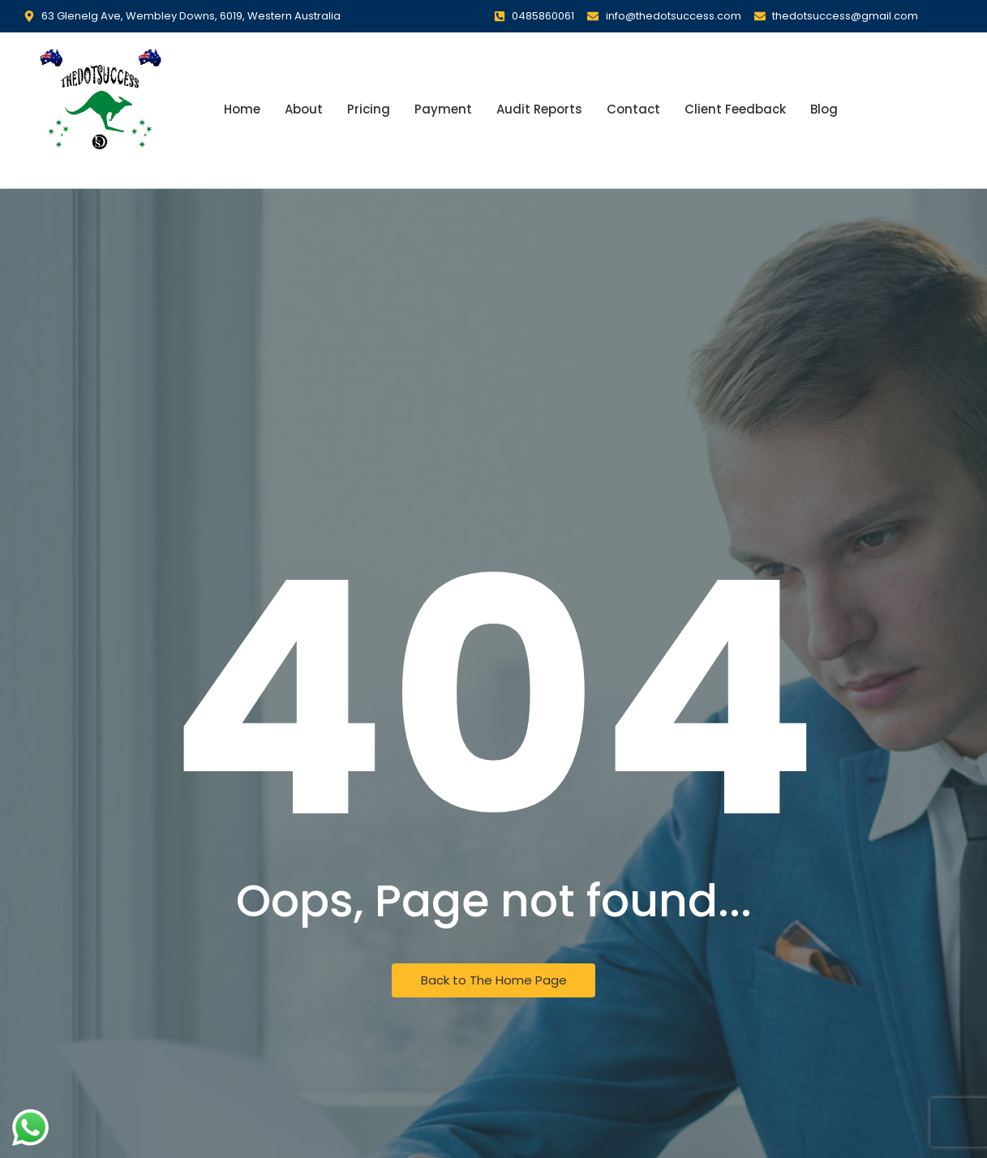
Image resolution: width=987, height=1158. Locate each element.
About (304, 109)
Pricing (368, 109)
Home (242, 109)
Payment (443, 109)
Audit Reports (539, 109)
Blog (824, 109)
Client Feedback (735, 109)
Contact (633, 109)
